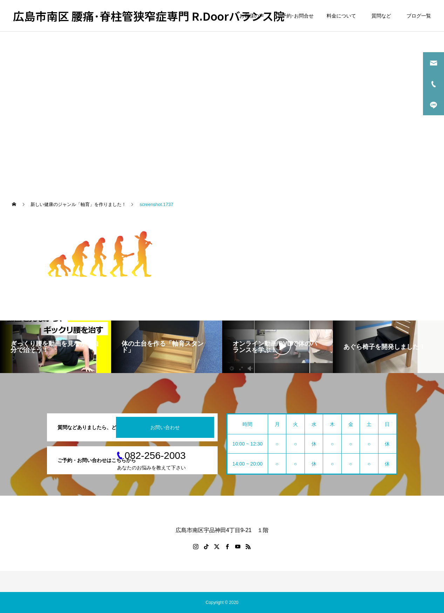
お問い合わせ (165, 427)
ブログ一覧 (419, 16)
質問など (382, 16)
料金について (341, 16)
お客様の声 (251, 16)
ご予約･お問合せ (295, 16)
